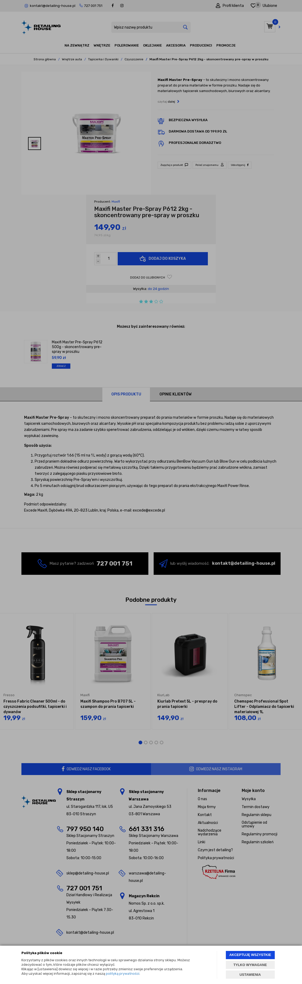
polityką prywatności (122, 974)
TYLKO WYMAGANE (250, 965)
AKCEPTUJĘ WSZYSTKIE (250, 955)
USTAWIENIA (250, 975)
